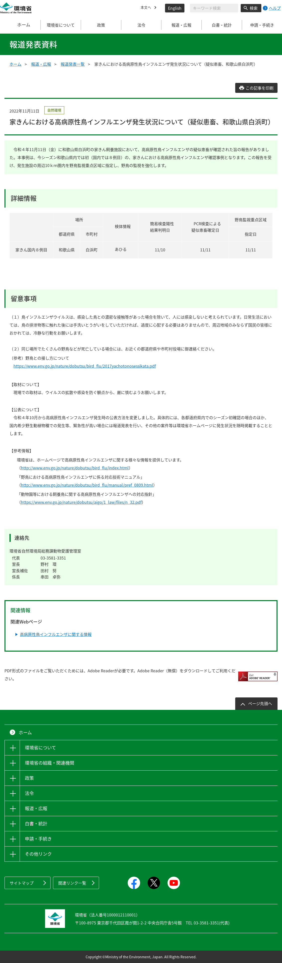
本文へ (147, 8)
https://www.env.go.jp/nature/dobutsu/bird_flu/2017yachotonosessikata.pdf (84, 366)
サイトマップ (22, 883)
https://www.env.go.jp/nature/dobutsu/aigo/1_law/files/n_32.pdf (81, 502)
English (174, 8)
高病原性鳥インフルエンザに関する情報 (56, 634)
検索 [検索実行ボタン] (254, 8)
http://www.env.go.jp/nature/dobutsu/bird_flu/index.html (75, 468)
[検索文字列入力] (214, 8)
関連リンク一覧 (72, 883)
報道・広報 (41, 64)
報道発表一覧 (73, 64)
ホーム (20, 25)
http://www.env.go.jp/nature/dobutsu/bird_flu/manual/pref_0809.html (87, 485)
